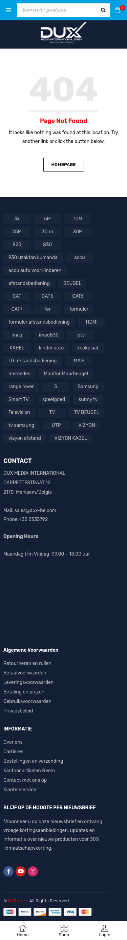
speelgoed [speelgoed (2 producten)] (53, 399)
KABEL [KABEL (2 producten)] (16, 348)
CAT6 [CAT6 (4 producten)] (77, 296)
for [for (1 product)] (47, 309)
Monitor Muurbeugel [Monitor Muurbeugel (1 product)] (66, 374)
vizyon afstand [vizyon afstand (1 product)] (24, 438)
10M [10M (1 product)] (77, 219)
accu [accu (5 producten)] (79, 257)
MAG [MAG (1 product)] (79, 361)
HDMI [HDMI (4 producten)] (92, 322)
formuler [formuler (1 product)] (78, 309)
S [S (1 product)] (55, 387)
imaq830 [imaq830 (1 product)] (49, 335)
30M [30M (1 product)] (78, 232)
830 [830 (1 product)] (47, 245)
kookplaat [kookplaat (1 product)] (88, 348)
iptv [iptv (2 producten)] (81, 335)
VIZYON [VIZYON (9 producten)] (86, 425)
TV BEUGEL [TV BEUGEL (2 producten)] (86, 412)
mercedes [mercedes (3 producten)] (19, 374)
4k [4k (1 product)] (17, 219)
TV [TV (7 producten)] (52, 412)
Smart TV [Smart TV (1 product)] (18, 399)
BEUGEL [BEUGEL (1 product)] (72, 283)
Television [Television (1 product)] (19, 412)
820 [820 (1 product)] (17, 245)
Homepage (63, 164)
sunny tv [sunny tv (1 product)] (88, 399)
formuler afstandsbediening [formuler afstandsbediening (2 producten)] (39, 322)
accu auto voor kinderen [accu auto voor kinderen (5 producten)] (35, 270)
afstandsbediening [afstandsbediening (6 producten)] (29, 283)
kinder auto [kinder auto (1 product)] (51, 348)
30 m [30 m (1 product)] (47, 232)
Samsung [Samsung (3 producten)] (88, 387)
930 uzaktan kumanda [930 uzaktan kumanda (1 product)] (33, 257)
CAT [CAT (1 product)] (17, 296)
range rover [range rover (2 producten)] (21, 387)
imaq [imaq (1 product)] (17, 335)
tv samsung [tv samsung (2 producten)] (21, 425)
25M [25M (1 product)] (17, 232)
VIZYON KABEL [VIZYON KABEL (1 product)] (71, 438)
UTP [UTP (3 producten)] (56, 425)
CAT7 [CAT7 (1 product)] (17, 309)
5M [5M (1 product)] (47, 219)
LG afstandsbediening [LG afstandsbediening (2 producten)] (32, 361)
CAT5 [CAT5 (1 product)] (47, 296)
